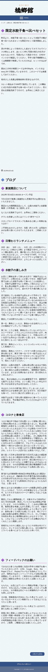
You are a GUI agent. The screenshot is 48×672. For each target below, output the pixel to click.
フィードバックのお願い (20, 560)
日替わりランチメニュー (20, 240)
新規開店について (16, 188)
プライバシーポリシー (24, 664)
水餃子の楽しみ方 (16, 270)
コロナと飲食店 (14, 414)
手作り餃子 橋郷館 (24, 8)
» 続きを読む (37, 654)
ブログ (10, 180)
